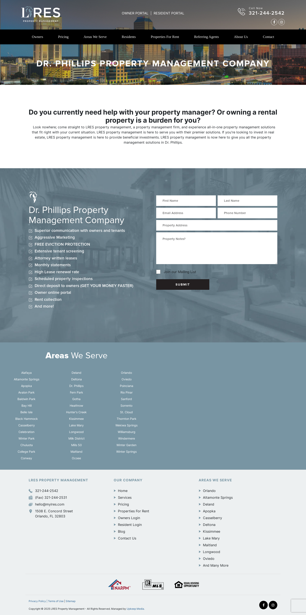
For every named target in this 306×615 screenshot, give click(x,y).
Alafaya (26, 372)
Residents (129, 37)
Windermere (126, 438)
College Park (26, 451)
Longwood (76, 432)
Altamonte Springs (26, 379)
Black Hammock (26, 418)
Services (125, 497)
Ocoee (76, 458)
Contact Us (127, 538)
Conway (26, 458)
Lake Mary (76, 425)
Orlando (126, 372)
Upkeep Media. (136, 608)
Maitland (76, 451)
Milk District (76, 438)
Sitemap (70, 601)
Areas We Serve (95, 37)
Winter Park (26, 438)
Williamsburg (126, 432)
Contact (268, 37)
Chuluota (26, 445)
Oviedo (127, 379)
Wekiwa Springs (126, 425)
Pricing (63, 37)
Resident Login (130, 525)
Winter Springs (126, 451)
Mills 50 (76, 445)
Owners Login (129, 518)
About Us (241, 37)
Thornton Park (126, 418)
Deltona (76, 379)
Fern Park (76, 392)
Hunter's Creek (76, 412)
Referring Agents (206, 37)
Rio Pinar (126, 392)
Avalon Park (26, 392)
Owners (37, 37)
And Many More (215, 565)
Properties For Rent (165, 37)
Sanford (126, 399)
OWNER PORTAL (135, 13)
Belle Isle (26, 412)
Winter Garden (126, 445)
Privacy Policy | (38, 601)
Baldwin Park (26, 399)
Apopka (26, 386)
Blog (121, 531)
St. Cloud (126, 412)
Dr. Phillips (76, 386)
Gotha (76, 399)
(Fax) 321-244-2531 (48, 497)
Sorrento (126, 405)
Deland (76, 372)
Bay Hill (26, 405)
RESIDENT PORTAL (169, 13)
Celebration (26, 432)
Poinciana (126, 386)
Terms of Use (56, 601)
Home (123, 491)
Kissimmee (76, 418)
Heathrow (76, 405)
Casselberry (26, 425)
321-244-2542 (267, 13)
